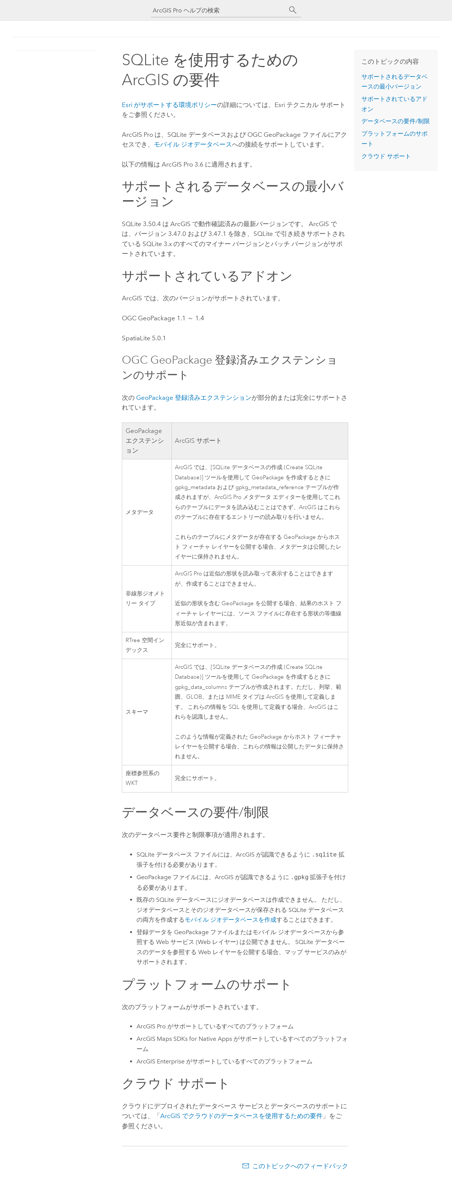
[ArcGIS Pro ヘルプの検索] (218, 10)
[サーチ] (293, 10)
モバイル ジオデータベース (193, 144)
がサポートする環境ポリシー (169, 105)
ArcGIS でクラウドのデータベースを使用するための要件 (241, 1116)
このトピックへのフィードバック (300, 1166)
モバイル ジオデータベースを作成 (230, 919)
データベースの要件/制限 (395, 121)
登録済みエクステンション (194, 397)
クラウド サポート (386, 156)
